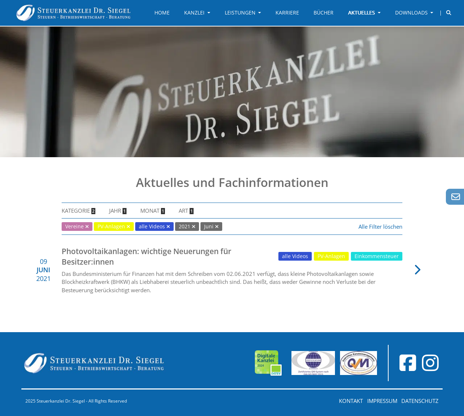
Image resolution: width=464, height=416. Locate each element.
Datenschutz (420, 400)
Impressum (382, 400)
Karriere (287, 12)
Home (162, 12)
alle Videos (295, 256)
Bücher (324, 12)
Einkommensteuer (377, 256)
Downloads (412, 12)
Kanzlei (195, 12)
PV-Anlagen (331, 256)
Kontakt (351, 400)
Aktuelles (362, 12)
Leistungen (241, 12)
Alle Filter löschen (380, 226)
